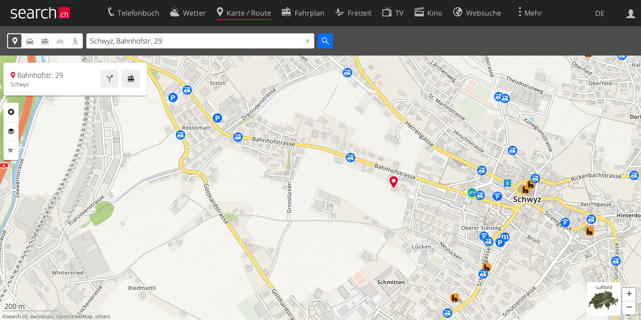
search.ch (17, 316)
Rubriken (11, 112)
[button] (629, 294)
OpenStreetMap (74, 316)
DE (599, 13)
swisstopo (41, 316)
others (102, 316)
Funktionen (11, 150)
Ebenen (11, 131)
